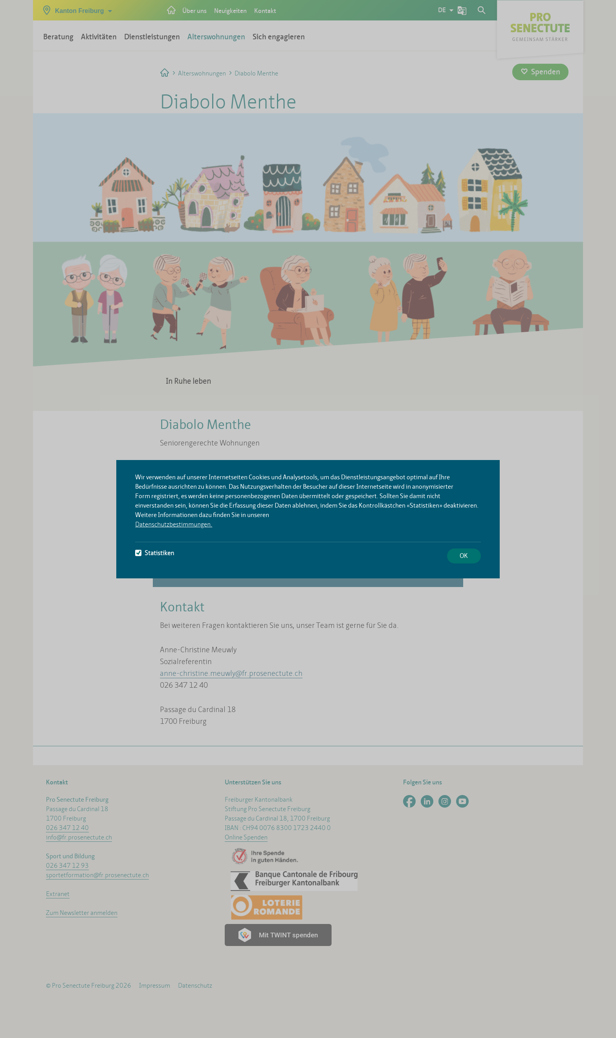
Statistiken (154, 553)
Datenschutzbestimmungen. (173, 524)
